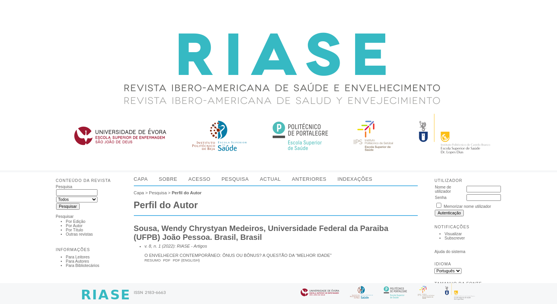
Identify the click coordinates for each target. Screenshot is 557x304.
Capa (141, 179)
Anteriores (309, 179)
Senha (440, 197)
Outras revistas (79, 234)
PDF (167, 260)
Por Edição (75, 221)
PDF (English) (186, 260)
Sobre (168, 179)
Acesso (199, 179)
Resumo (153, 260)
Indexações (354, 179)
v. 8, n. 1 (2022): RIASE (167, 246)
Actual (270, 179)
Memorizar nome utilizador (467, 206)
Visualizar (453, 234)
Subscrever (454, 238)
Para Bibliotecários (82, 265)
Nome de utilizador (443, 189)
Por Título (74, 230)
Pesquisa (235, 179)
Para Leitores (78, 257)
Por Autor (74, 226)
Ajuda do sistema (449, 252)
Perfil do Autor (187, 192)
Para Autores (77, 261)
